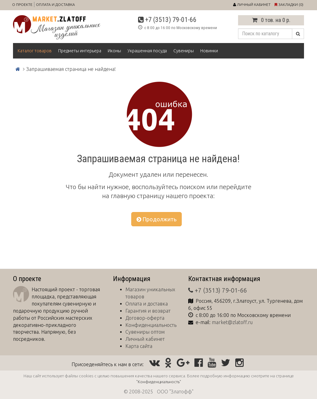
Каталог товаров (35, 50)
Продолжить (156, 219)
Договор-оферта (144, 318)
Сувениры (183, 50)
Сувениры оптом (145, 332)
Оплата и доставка (55, 4)
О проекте (22, 4)
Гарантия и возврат (148, 311)
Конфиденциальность (150, 325)
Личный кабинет (145, 339)
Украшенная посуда (147, 50)
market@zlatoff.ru (232, 322)
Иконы (114, 50)
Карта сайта (138, 346)
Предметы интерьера (79, 50)
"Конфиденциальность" (158, 381)
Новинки (209, 50)
